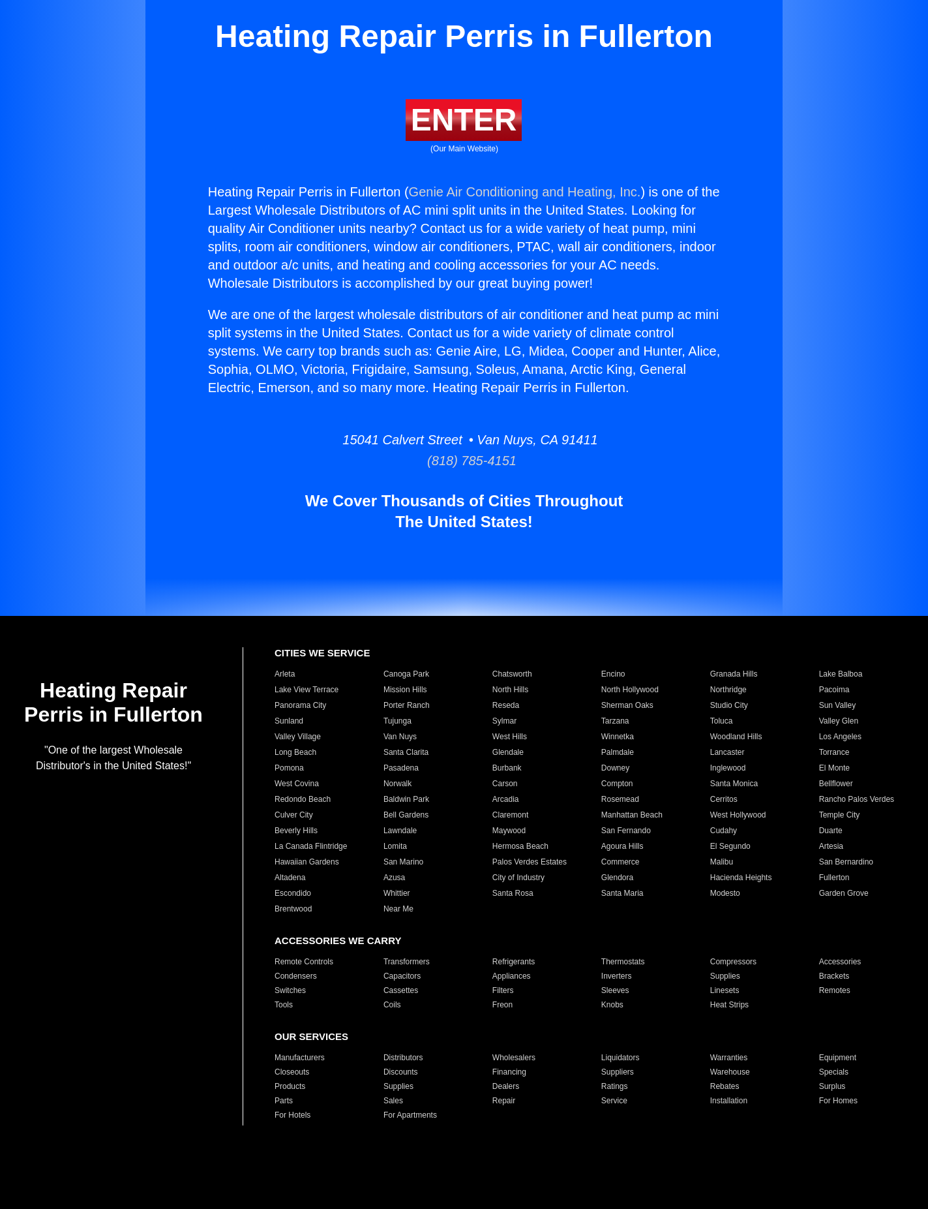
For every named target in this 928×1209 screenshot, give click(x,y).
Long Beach (295, 752)
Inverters (616, 976)
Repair (503, 1100)
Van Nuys (400, 736)
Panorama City (300, 705)
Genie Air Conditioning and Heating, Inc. (525, 192)
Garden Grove (844, 893)
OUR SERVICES (311, 1036)
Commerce (620, 861)
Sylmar (504, 721)
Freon (502, 1004)
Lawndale (400, 830)
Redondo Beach (303, 799)
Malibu (721, 861)
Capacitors (402, 976)
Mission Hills (405, 689)
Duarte (831, 830)
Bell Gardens (405, 814)
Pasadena (401, 768)
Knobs (612, 1004)
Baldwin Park (406, 799)
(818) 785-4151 (464, 460)
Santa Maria (622, 893)
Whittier (396, 893)
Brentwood (293, 908)
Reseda (505, 705)
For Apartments (410, 1115)
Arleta (285, 674)
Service (614, 1100)
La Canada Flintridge (311, 846)
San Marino (403, 861)
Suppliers (617, 1072)
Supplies (725, 976)
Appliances (511, 976)
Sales (393, 1100)
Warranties (729, 1057)
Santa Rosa (512, 893)
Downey (615, 768)
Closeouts (292, 1072)
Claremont (510, 814)
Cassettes (400, 990)
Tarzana (615, 721)
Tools (284, 1004)
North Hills (510, 689)
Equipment (837, 1057)
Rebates (725, 1086)
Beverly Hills (296, 830)
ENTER (464, 119)
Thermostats (623, 961)
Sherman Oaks (627, 705)
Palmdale (617, 752)
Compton (617, 783)
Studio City (729, 705)
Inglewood (728, 768)
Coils (392, 1004)
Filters (503, 990)
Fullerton (834, 877)
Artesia (831, 846)
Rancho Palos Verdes (856, 799)
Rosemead (620, 799)
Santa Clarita (405, 752)
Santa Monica (734, 783)
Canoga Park (406, 674)
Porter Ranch (406, 705)
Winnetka (617, 736)
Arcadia (505, 799)
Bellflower (836, 783)
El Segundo (730, 846)
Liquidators (620, 1057)
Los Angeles (840, 736)
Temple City (839, 814)
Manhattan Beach (632, 814)
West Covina (297, 783)
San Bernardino (846, 861)
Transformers (406, 961)
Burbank (507, 768)
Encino (613, 674)
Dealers (505, 1086)
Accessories (840, 961)
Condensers (296, 976)
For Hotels (292, 1115)
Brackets (834, 976)
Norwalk (397, 783)
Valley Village (298, 736)
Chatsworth (512, 674)
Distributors (403, 1057)
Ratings (614, 1086)
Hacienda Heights (741, 877)
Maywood (509, 830)
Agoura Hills (622, 846)
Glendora (617, 877)
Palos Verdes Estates (529, 861)
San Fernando (626, 830)
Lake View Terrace (306, 689)
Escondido (293, 893)
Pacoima (834, 689)
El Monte (834, 768)
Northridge (728, 689)
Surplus (832, 1086)
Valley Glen (838, 721)
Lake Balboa (841, 674)
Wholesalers (513, 1057)
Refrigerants (513, 961)
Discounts (400, 1072)
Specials (833, 1072)
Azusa (394, 877)
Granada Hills (734, 674)
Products (290, 1086)
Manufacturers (300, 1057)
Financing (509, 1072)
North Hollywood (630, 689)
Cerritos (724, 799)
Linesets (725, 990)
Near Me (398, 908)
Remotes (834, 990)
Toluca (721, 721)
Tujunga (397, 721)
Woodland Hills (736, 736)
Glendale (508, 752)
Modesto (725, 893)
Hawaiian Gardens (307, 861)
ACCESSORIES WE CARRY (338, 940)
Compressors (733, 961)
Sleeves (615, 990)
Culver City (294, 814)
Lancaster (727, 752)
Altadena (290, 877)
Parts (284, 1100)
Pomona (289, 768)
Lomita (395, 846)
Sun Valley (837, 705)
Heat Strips (729, 1004)
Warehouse (730, 1072)
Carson (505, 783)
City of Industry (518, 877)
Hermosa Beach (520, 846)
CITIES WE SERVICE (322, 652)
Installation (728, 1100)
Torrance (834, 752)
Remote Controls (304, 961)
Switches (290, 990)
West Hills (509, 736)
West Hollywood (738, 814)
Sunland (289, 721)
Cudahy (723, 830)
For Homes (838, 1100)
